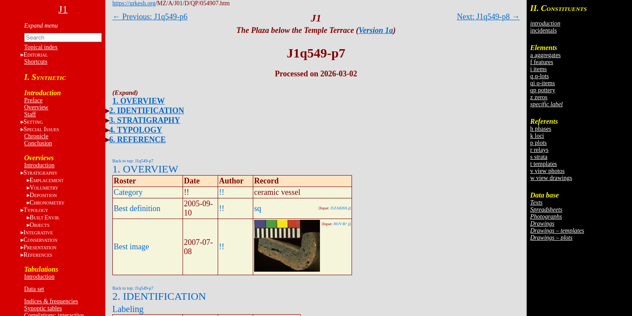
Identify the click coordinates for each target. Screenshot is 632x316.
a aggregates (545, 55)
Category (128, 192)
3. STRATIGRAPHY (144, 120)
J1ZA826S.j (339, 208)
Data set (34, 289)
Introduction (39, 165)
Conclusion (38, 143)
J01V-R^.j (341, 224)
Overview (36, 107)
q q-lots (539, 76)
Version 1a (376, 30)
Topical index (40, 47)
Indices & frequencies (51, 301)
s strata (538, 157)
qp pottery (542, 90)
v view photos (547, 171)
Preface (33, 100)
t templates (543, 164)
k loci (537, 136)
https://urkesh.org (133, 3)
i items (538, 69)
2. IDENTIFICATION (146, 110)
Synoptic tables (43, 308)
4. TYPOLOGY (135, 130)
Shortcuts (35, 61)
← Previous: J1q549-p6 (149, 16)
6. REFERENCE (137, 139)
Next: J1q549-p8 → (488, 16)
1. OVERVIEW (138, 101)
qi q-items (542, 83)
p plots (538, 143)
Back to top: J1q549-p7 (133, 160)
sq (257, 208)
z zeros (538, 97)
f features (541, 62)
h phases (540, 129)
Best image (131, 246)
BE (45, 217)
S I (41, 129)
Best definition (137, 208)
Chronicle (36, 136)
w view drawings (551, 178)
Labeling (128, 309)
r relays (539, 150)
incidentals (543, 30)
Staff (30, 114)
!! (221, 192)
